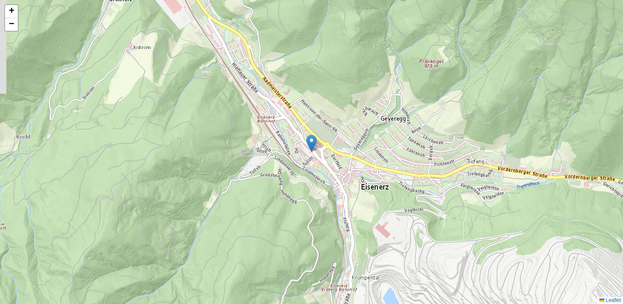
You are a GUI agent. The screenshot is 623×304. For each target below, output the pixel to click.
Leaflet (610, 300)
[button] (311, 143)
